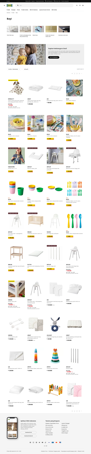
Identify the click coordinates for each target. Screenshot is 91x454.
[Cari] (46, 5)
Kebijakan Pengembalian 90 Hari (52, 423)
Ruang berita (64, 429)
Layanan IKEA (48, 431)
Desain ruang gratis (65, 1)
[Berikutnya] (82, 74)
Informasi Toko (57, 1)
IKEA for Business (34, 9)
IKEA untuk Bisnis (49, 425)
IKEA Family (54, 9)
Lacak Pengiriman (49, 1)
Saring (26, 69)
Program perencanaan (40, 1)
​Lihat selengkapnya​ (54, 57)
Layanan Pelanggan (65, 423)
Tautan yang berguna (53, 421)
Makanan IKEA (28, 1)
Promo (18, 9)
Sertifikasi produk (49, 434)
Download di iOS (28, 432)
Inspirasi (33, 1)
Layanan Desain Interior (44, 9)
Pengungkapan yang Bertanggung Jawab (69, 451)
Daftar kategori (64, 432)
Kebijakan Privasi (44, 451)
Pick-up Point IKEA (49, 427)
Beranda (8, 12)
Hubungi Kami (64, 425)
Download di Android (28, 435)
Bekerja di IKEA (49, 429)
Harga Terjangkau (49, 432)
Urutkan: (13, 69)
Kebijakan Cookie (81, 451)
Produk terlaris (24, 9)
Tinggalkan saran (64, 431)
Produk (13, 12)
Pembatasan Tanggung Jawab (54, 451)
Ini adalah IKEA (64, 427)
